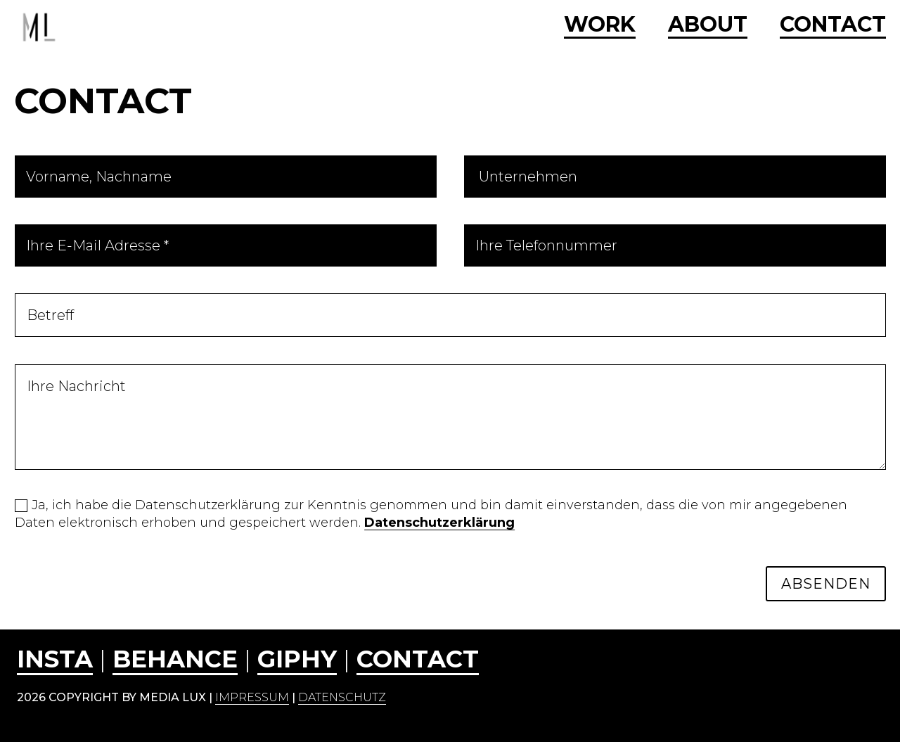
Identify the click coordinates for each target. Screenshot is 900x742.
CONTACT (833, 25)
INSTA (55, 659)
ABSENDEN (825, 583)
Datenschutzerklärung (439, 522)
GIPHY (297, 659)
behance (175, 659)
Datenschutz (342, 697)
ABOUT (707, 25)
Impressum (252, 697)
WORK (600, 25)
